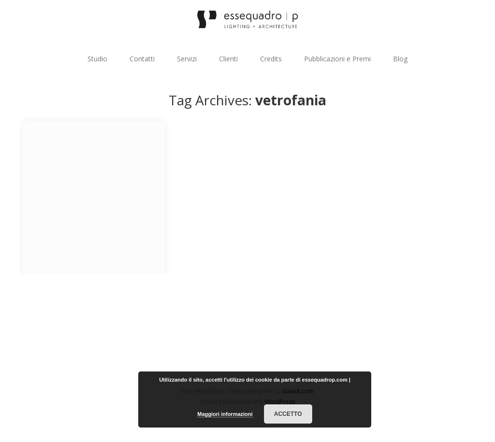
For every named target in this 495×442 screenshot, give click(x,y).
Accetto (288, 414)
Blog (400, 58)
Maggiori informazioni (224, 414)
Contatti (142, 58)
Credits (271, 58)
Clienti (228, 58)
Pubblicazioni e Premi (337, 58)
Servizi (187, 58)
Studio (97, 58)
